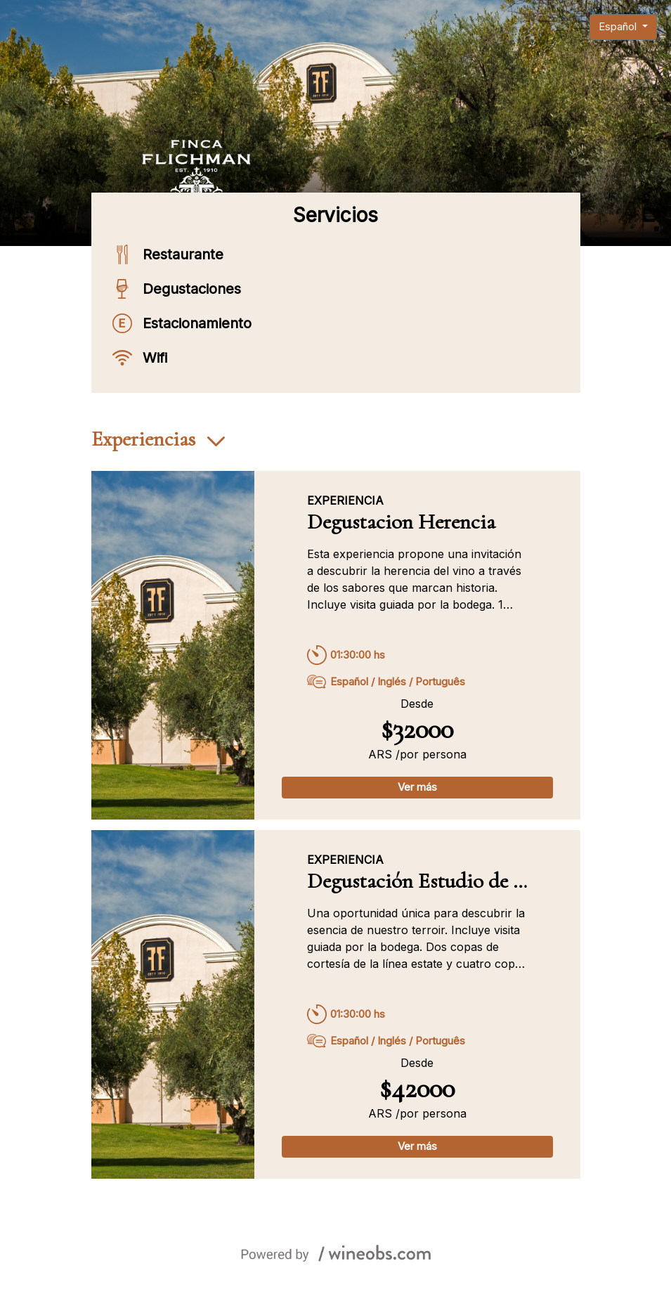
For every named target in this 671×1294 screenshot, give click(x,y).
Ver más (417, 787)
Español (619, 26)
